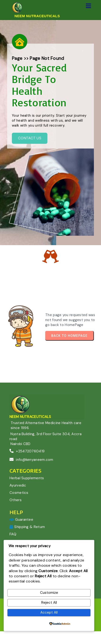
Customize (49, 592)
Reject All (49, 602)
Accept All (49, 612)
